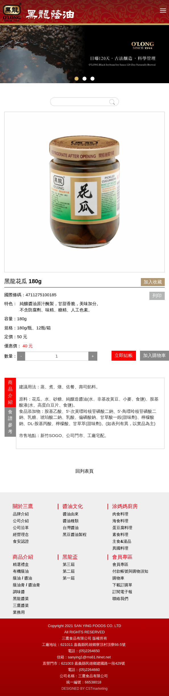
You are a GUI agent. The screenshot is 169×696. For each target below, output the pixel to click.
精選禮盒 (21, 564)
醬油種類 (71, 521)
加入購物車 (154, 355)
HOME (38, 12)
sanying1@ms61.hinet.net (89, 657)
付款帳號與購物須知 (130, 571)
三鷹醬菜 (21, 605)
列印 (157, 295)
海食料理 (120, 521)
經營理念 (21, 534)
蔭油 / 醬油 (22, 578)
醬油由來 (71, 514)
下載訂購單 (122, 585)
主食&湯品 (121, 541)
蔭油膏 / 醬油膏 (26, 585)
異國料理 (120, 548)
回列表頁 (84, 471)
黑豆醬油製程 (74, 534)
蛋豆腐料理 (122, 527)
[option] (84, 192)
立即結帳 (124, 355)
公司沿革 (21, 527)
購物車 (118, 578)
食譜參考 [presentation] (10, 421)
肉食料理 (120, 514)
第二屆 (69, 571)
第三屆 (69, 564)
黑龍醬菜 (21, 598)
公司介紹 (21, 521)
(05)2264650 (89, 651)
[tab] (10, 392)
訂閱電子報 (122, 591)
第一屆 (69, 578)
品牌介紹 (21, 514)
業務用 (19, 612)
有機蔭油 (21, 571)
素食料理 (120, 534)
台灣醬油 (71, 527)
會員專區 (120, 564)
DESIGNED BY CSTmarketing (84, 689)
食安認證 (21, 541)
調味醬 (19, 591)
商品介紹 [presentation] (10, 392)
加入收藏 (153, 281)
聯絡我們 (120, 598)
